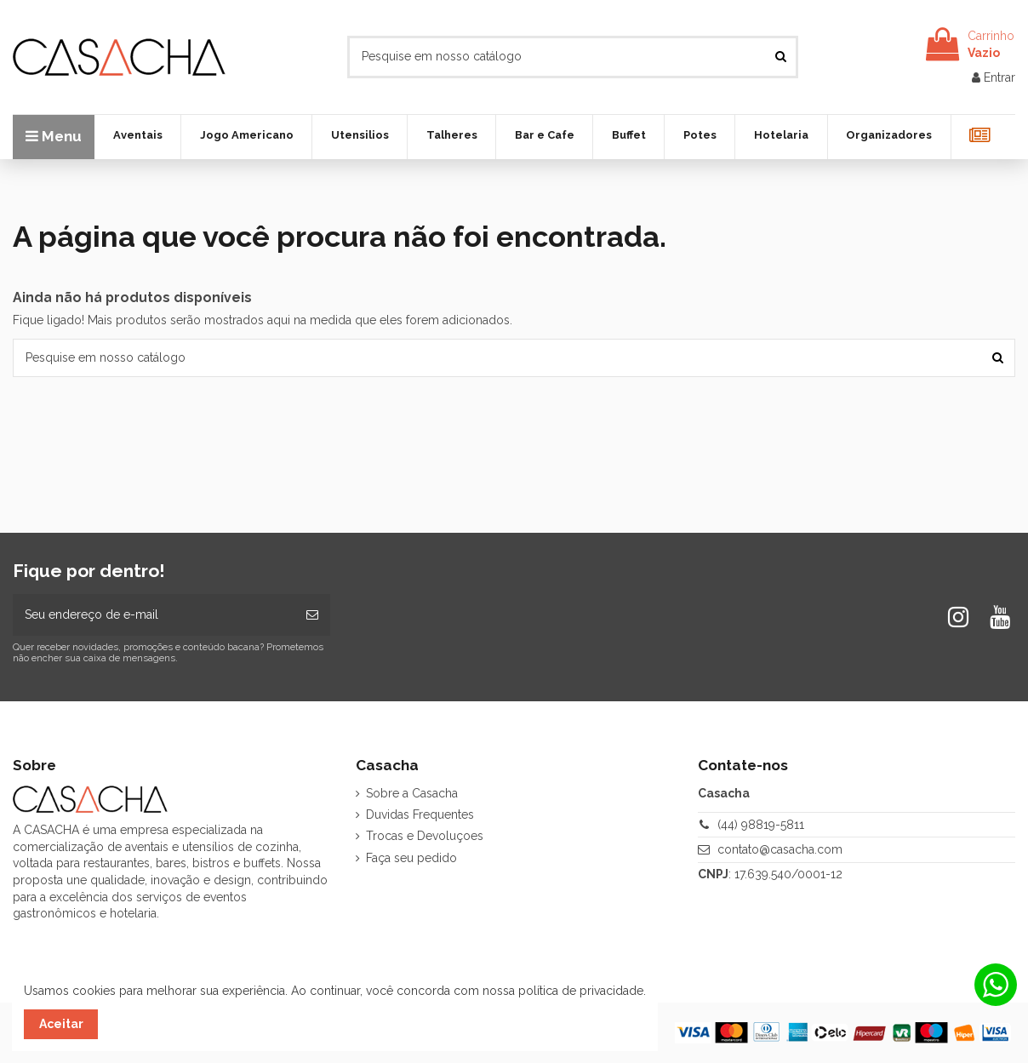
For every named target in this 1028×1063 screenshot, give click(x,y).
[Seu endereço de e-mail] (153, 615)
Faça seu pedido (411, 858)
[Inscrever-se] (312, 615)
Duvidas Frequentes (420, 814)
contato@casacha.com (779, 849)
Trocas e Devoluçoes (424, 836)
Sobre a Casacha (412, 793)
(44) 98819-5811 (760, 825)
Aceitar (61, 1024)
